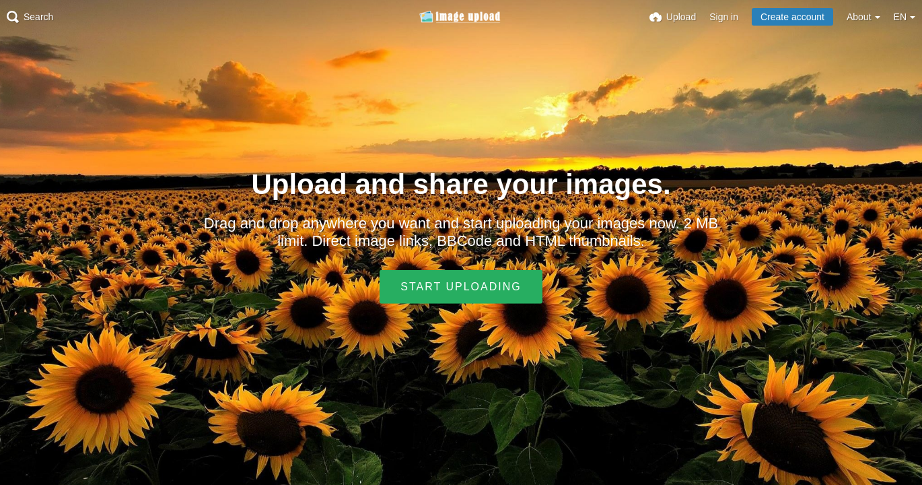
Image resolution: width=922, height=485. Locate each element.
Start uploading (460, 286)
